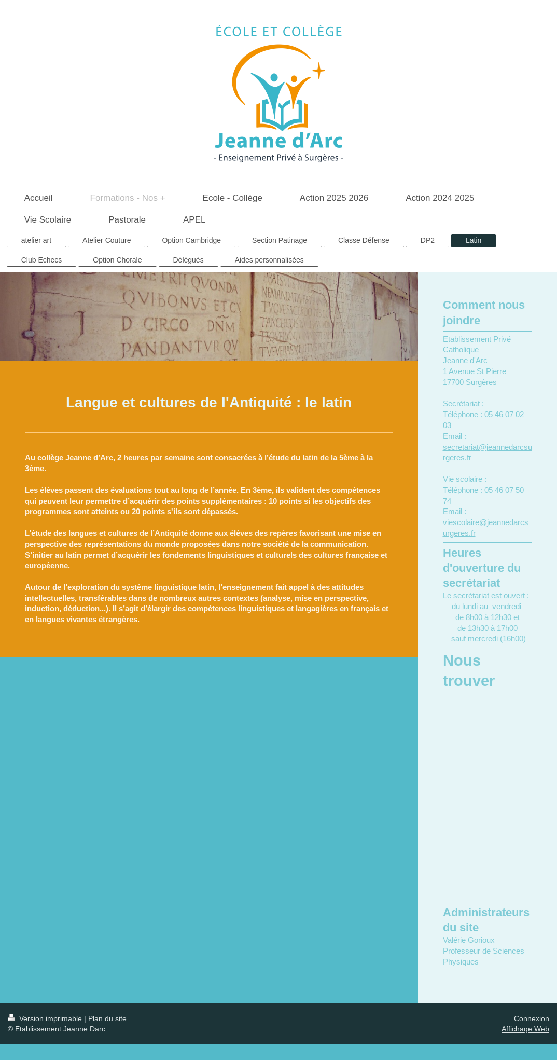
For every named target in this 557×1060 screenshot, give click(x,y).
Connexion (531, 1018)
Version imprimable (46, 1018)
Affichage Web (525, 1029)
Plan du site (107, 1018)
